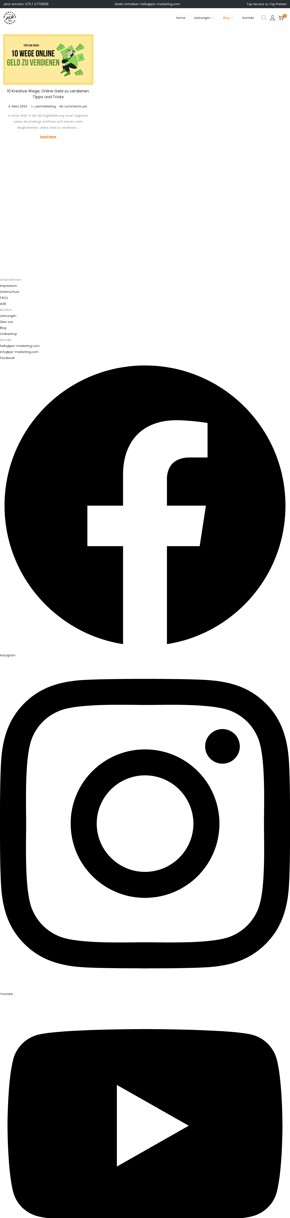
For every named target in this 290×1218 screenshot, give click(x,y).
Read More (48, 137)
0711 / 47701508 (36, 4)
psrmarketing (46, 106)
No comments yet (73, 106)
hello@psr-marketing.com (160, 4)
